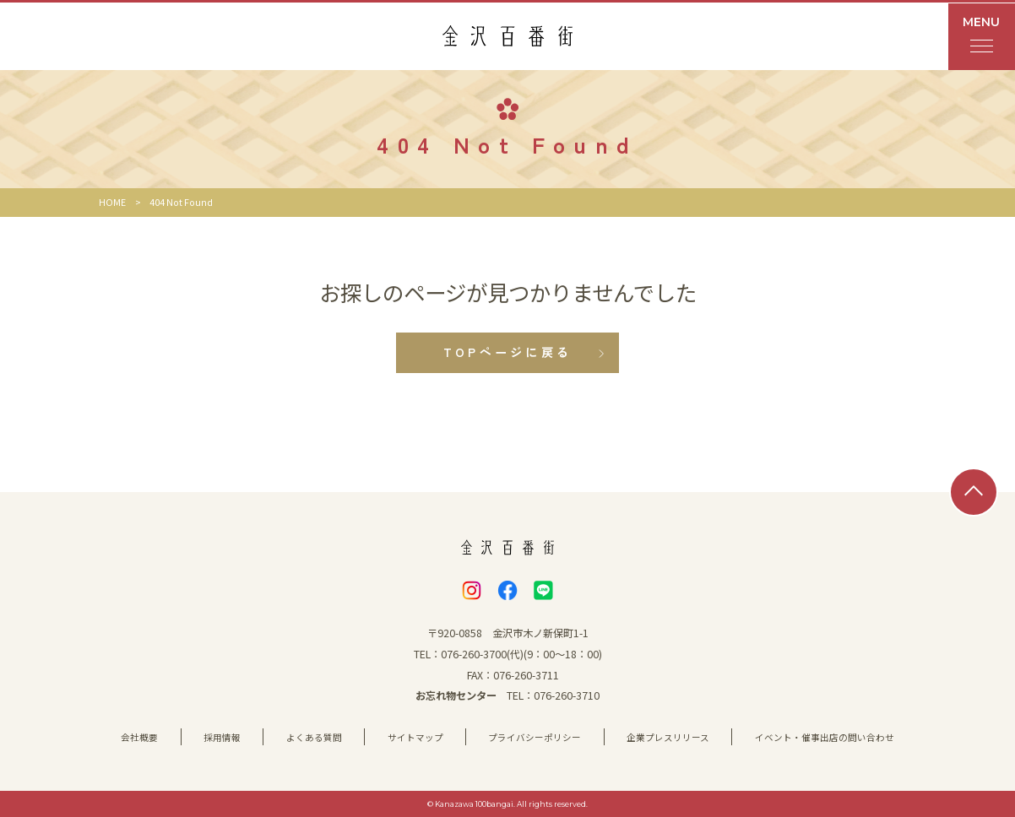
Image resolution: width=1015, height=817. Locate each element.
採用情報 (222, 737)
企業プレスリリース (668, 737)
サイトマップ (415, 737)
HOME (112, 202)
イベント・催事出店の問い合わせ (824, 737)
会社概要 (139, 737)
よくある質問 (314, 737)
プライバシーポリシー (534, 737)
